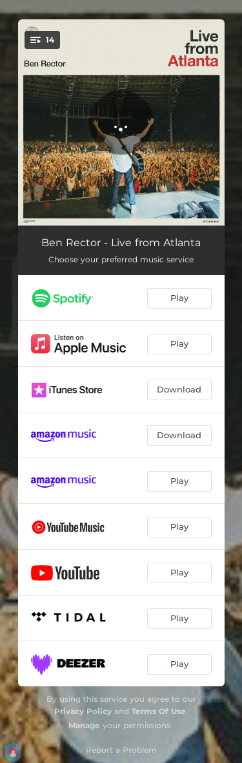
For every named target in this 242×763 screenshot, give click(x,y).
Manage (84, 725)
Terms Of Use (159, 711)
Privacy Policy (83, 711)
